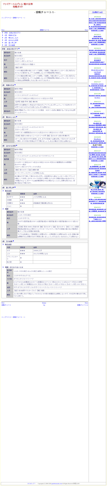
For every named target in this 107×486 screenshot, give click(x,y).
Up (44, 305)
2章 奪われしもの (11, 38)
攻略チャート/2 (82, 305)
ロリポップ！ (31, 483)
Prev (2, 30)
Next (86, 30)
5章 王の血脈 (9, 45)
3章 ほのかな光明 (11, 40)
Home (44, 303)
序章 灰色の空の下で (12, 33)
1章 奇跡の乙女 (10, 35)
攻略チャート (17, 18)
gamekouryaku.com (57, 483)
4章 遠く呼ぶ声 (10, 43)
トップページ (6, 18)
